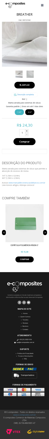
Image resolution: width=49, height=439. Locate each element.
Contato (25, 329)
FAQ (25, 359)
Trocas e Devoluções (25, 356)
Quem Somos (25, 317)
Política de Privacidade (25, 353)
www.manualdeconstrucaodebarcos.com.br (26, 182)
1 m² (19, 112)
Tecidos (25, 320)
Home (25, 313)
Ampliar (25, 85)
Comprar (24, 141)
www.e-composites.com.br (24, 415)
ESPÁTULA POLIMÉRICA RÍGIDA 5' (24, 245)
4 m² (30, 112)
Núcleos (25, 326)
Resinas (25, 323)
